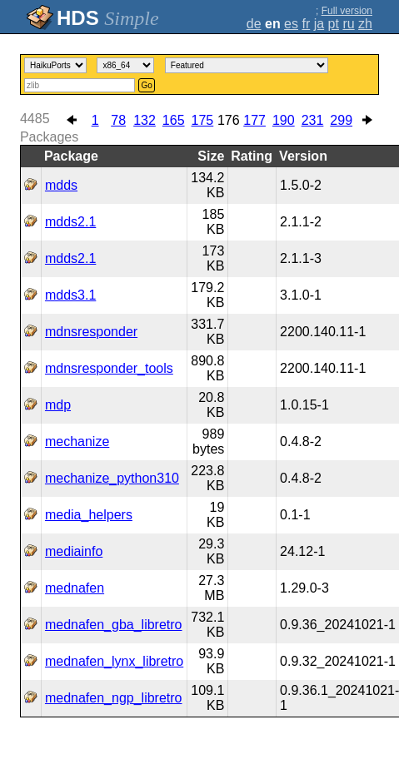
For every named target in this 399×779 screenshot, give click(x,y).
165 (173, 120)
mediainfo (73, 551)
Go (146, 85)
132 (144, 120)
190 (283, 120)
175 (203, 120)
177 (254, 120)
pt (333, 24)
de (254, 24)
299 (341, 120)
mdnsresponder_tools (109, 368)
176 (228, 120)
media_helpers (88, 515)
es (291, 24)
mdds (61, 185)
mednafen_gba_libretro (113, 625)
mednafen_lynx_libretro (114, 661)
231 (313, 120)
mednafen (74, 588)
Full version (347, 11)
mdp (58, 405)
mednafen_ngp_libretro (113, 698)
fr (306, 24)
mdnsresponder (91, 332)
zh (365, 24)
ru (348, 24)
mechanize (77, 441)
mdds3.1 (70, 295)
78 (118, 120)
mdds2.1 (70, 222)
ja (319, 24)
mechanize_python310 (112, 478)
